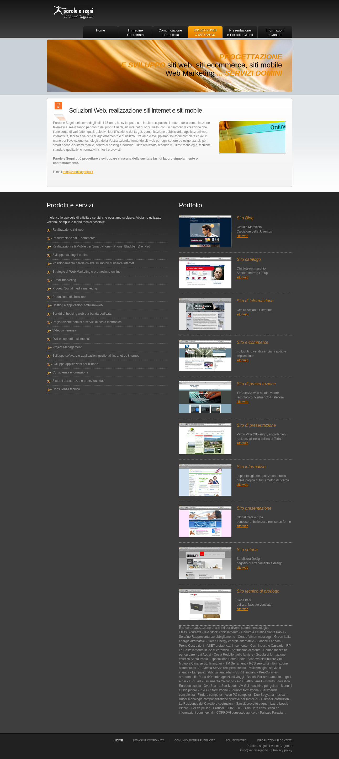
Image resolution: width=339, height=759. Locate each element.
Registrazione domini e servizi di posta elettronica (86, 322)
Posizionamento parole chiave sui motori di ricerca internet (93, 263)
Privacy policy (282, 750)
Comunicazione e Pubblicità (170, 32)
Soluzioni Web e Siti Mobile (205, 32)
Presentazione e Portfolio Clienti (240, 32)
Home (100, 30)
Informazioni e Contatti (275, 32)
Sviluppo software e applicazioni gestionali (82, 355)
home (119, 740)
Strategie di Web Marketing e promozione (81, 271)
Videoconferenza (64, 330)
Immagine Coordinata (135, 32)
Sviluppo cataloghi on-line (70, 255)
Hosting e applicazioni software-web (77, 305)
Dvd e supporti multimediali (71, 339)
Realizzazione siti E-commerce (74, 238)
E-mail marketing (64, 280)
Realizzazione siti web (67, 229)
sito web (242, 236)
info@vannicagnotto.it (78, 172)
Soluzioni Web (236, 740)
